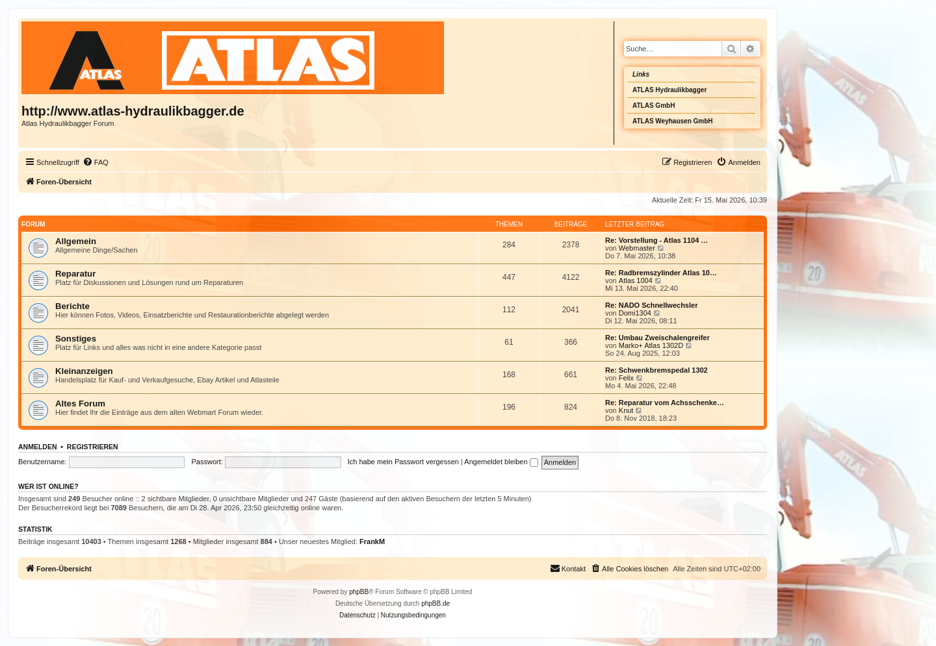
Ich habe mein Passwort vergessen (403, 462)
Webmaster (637, 248)
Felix (626, 378)
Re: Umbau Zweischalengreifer (657, 338)
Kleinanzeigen (84, 371)
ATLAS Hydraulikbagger (669, 89)
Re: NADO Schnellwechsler (651, 305)
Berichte (72, 306)
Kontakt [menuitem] (568, 568)
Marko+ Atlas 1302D (651, 345)
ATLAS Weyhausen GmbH (672, 121)
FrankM (372, 541)
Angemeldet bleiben (501, 462)
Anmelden (37, 447)
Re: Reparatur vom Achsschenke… (664, 402)
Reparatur (75, 274)
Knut (626, 410)
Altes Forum (80, 403)
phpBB (359, 591)
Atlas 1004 (636, 280)
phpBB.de (435, 603)
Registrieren (92, 447)
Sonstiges (75, 338)
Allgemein (75, 241)
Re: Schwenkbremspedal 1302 (656, 370)
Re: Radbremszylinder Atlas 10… (661, 273)
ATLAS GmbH (653, 105)
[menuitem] (96, 162)
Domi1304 (635, 313)
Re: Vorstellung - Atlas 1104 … (656, 240)
